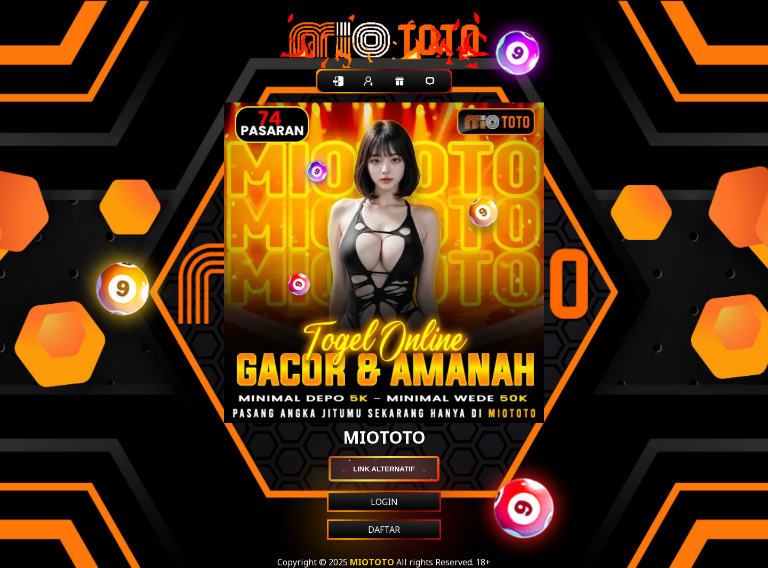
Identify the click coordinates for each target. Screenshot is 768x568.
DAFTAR (384, 529)
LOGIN (384, 502)
